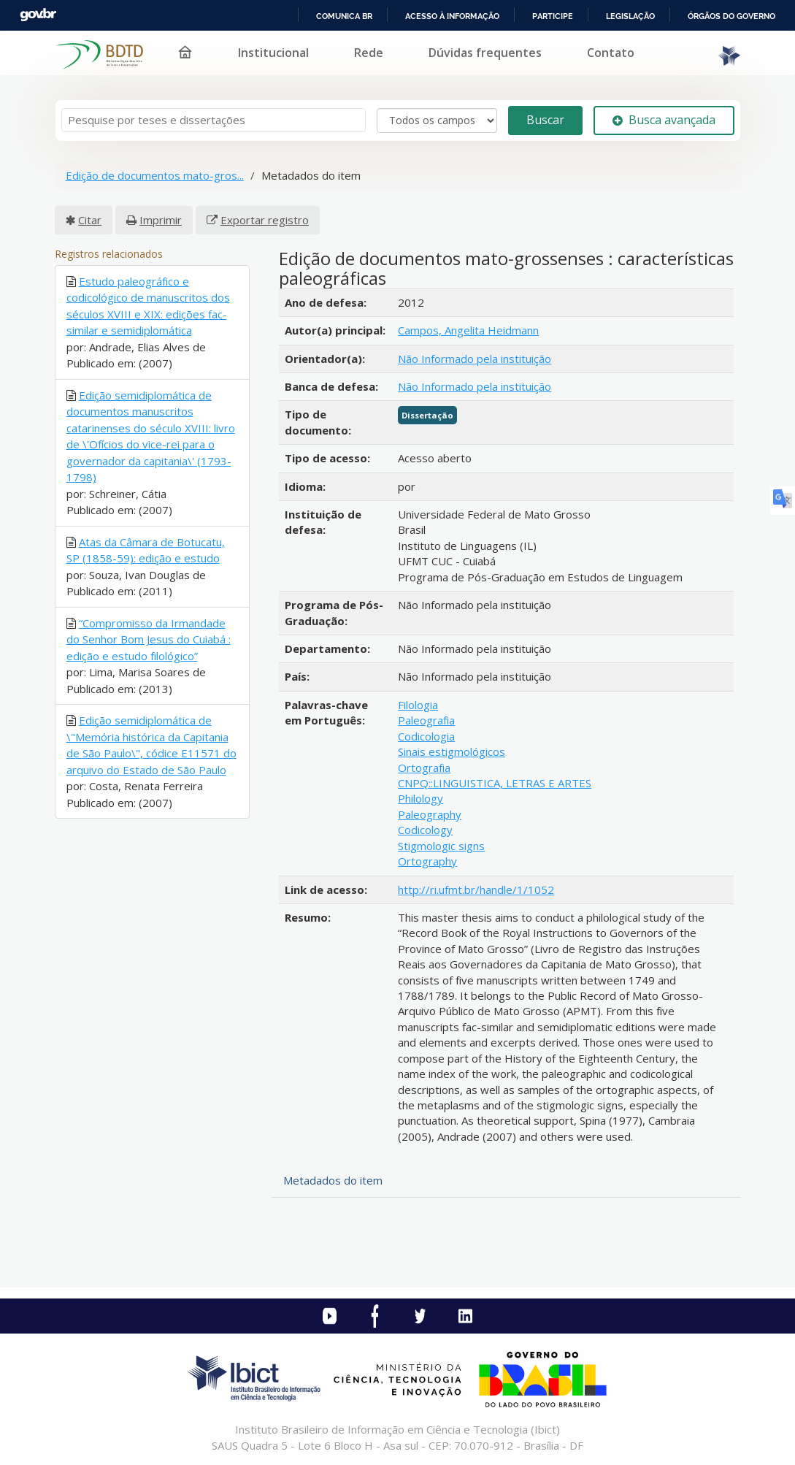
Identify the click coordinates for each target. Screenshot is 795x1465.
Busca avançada (663, 120)
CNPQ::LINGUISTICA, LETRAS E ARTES (494, 783)
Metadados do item (333, 1180)
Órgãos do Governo (731, 16)
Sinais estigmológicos (451, 751)
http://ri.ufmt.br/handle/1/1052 (476, 889)
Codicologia (426, 736)
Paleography (429, 814)
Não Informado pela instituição (474, 358)
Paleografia (426, 720)
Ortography (427, 861)
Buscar (545, 120)
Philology (420, 798)
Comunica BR (344, 16)
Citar (89, 220)
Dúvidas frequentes (485, 53)
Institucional (273, 53)
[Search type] (437, 120)
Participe (552, 16)
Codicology (425, 829)
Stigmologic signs (441, 845)
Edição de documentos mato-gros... (155, 175)
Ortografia (424, 767)
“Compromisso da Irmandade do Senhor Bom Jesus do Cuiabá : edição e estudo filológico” (148, 639)
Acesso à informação (452, 16)
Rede (368, 53)
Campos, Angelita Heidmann (468, 330)
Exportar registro (264, 220)
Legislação (630, 16)
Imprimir (160, 220)
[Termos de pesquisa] (213, 120)
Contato (610, 53)
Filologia (418, 704)
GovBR (38, 15)
